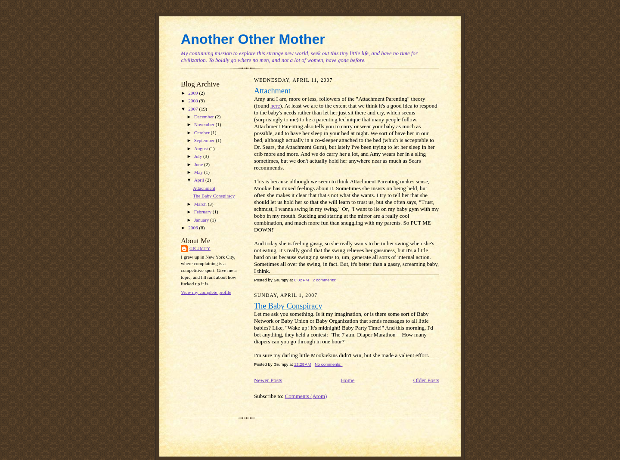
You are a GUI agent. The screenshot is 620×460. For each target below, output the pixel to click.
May (199, 172)
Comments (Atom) (306, 396)
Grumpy (200, 248)
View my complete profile (206, 292)
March (201, 204)
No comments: (329, 364)
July (198, 156)
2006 (193, 227)
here (275, 105)
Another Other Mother (253, 39)
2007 (193, 108)
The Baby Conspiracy (214, 195)
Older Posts (426, 380)
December (204, 116)
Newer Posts (268, 380)
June (199, 164)
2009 (193, 93)
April (199, 179)
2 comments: (325, 280)
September (205, 140)
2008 (193, 100)
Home (348, 380)
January (202, 219)
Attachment (204, 188)
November (205, 124)
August (201, 148)
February (203, 211)
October (202, 132)
